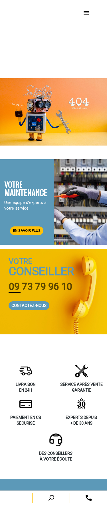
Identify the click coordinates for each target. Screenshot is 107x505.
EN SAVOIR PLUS (27, 230)
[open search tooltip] (89, 497)
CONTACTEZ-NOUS (29, 305)
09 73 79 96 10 (40, 286)
